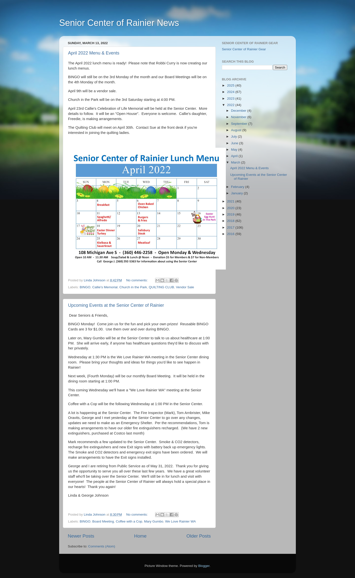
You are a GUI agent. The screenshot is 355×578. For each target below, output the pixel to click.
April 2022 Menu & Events (93, 53)
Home (140, 536)
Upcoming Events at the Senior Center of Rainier (116, 305)
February (238, 187)
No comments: (137, 280)
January (237, 193)
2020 (231, 208)
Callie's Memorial (104, 287)
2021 (231, 201)
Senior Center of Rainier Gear (244, 49)
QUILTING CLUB (161, 287)
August (236, 130)
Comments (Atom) (101, 546)
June (235, 143)
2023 (231, 98)
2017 (231, 227)
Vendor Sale (185, 287)
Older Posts (198, 536)
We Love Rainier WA (180, 521)
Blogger (204, 566)
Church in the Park (133, 287)
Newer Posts (81, 536)
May (234, 149)
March (236, 162)
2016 (231, 234)
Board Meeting (103, 521)
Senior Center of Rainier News (119, 23)
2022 (231, 105)
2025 (231, 85)
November (239, 117)
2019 (231, 214)
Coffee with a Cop (129, 521)
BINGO (85, 287)
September (239, 124)
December (239, 110)
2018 (231, 221)
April (235, 156)
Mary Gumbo (153, 521)
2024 (231, 92)
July (234, 136)
